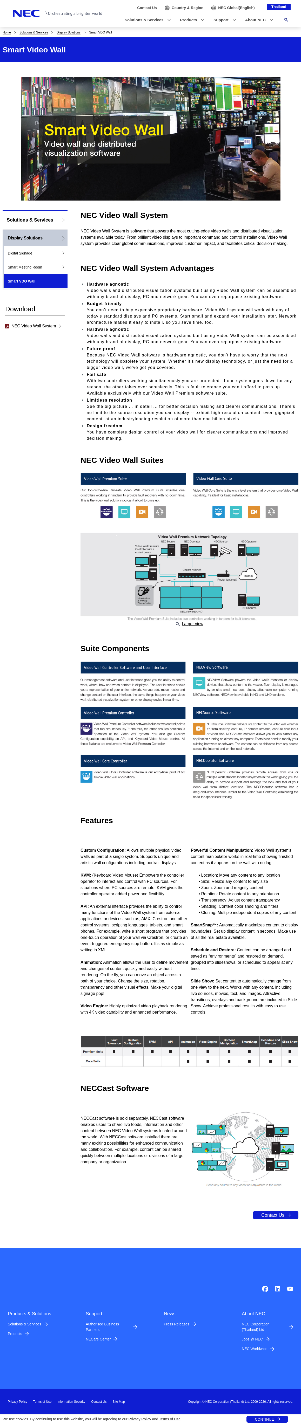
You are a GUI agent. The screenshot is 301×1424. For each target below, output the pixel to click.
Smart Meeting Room (25, 267)
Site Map (118, 1402)
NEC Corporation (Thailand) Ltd (256, 1327)
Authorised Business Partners (102, 1327)
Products (15, 1334)
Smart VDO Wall (21, 281)
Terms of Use (169, 1419)
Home (7, 32)
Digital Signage (20, 253)
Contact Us (272, 1215)
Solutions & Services (33, 32)
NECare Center (98, 1339)
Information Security (71, 1402)
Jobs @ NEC (252, 1339)
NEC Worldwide (254, 1349)
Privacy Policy (140, 1419)
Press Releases (176, 1324)
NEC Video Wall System (30, 326)
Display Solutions (69, 32)
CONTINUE (264, 1419)
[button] (146, 20)
